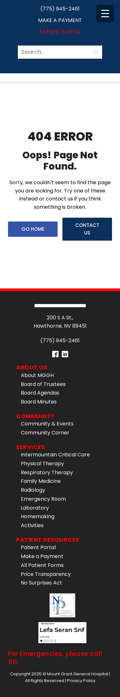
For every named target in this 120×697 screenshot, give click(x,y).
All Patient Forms (42, 565)
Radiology (33, 490)
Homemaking (37, 516)
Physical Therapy (42, 463)
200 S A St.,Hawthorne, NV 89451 (60, 322)
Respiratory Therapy (47, 472)
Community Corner (45, 432)
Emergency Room (43, 499)
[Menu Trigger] (105, 13)
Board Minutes (39, 401)
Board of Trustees (43, 384)
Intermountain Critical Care (55, 454)
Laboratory (35, 508)
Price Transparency (46, 574)
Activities (32, 525)
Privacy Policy (81, 681)
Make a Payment (60, 20)
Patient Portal (60, 31)
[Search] (60, 52)
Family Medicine (41, 481)
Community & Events (47, 423)
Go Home (32, 229)
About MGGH (37, 375)
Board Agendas (40, 392)
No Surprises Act (41, 582)
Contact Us (87, 229)
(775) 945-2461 (60, 8)
